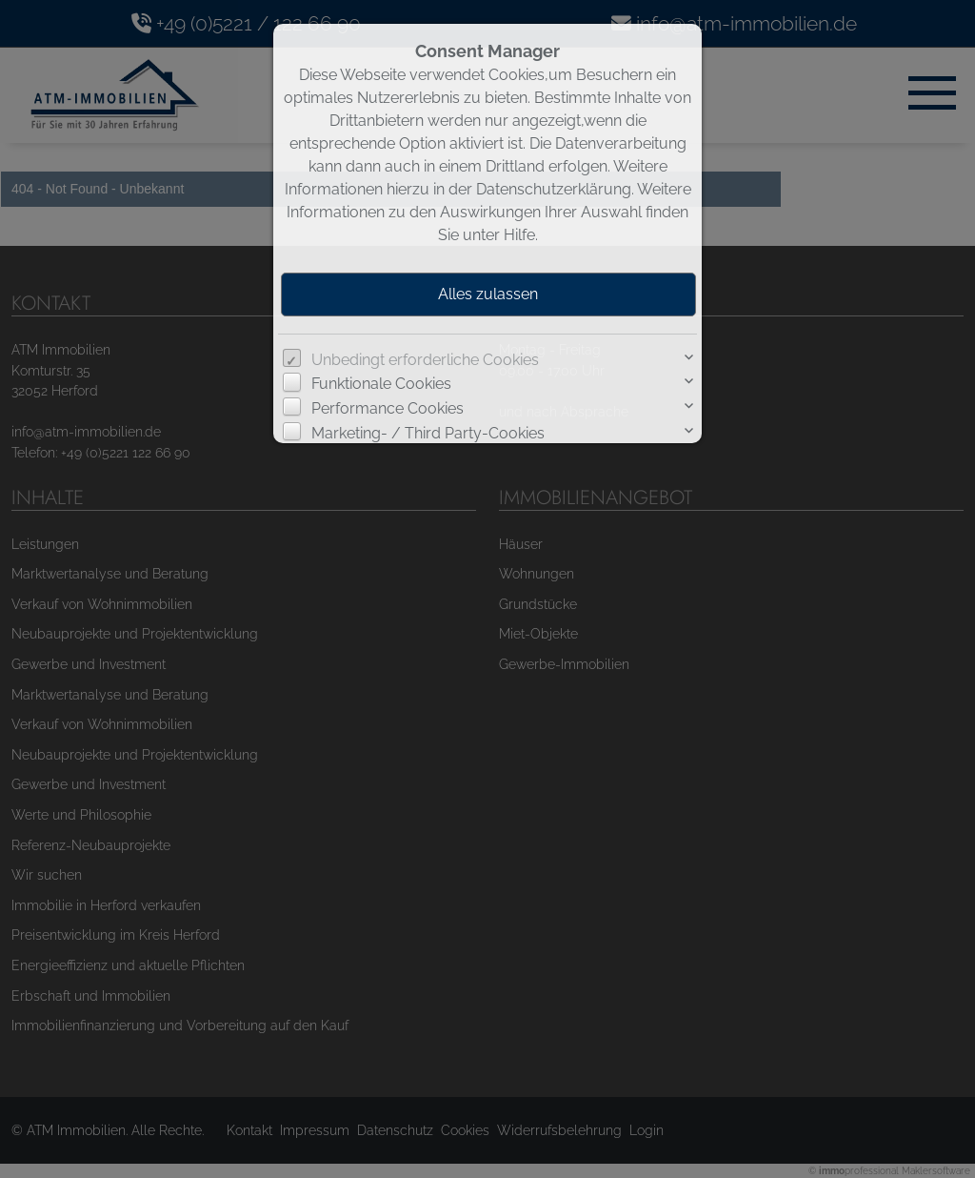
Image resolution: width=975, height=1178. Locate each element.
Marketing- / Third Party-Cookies (428, 433)
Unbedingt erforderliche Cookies (425, 360)
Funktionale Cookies (381, 384)
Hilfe (519, 235)
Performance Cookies (387, 408)
